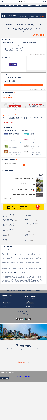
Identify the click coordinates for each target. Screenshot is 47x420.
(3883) (5, 233)
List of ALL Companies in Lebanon (41, 3)
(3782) (6, 234)
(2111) (5, 240)
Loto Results (2, 3)
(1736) (27, 231)
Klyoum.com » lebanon (7, 170)
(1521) (27, 236)
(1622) (30, 234)
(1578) (28, 235)
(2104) (5, 241)
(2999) (5, 236)
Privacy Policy (37, 290)
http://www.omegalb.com (14, 79)
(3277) (6, 235)
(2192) (6, 239)
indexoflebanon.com (22, 117)
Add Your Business (22, 290)
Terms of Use (30, 290)
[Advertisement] (23, 10)
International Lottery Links (23, 376)
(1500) (29, 240)
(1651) (27, 233)
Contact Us (9, 290)
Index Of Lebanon (23, 1)
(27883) (6, 230)
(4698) (5, 231)
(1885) (27, 230)
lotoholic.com (11, 372)
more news (41, 200)
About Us (15, 290)
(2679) (6, 238)
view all (15, 214)
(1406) (27, 241)
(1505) (27, 238)
